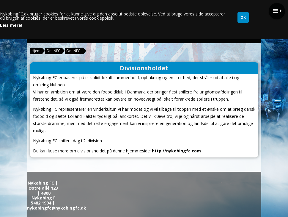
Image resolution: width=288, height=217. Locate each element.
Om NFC (53, 50)
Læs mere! (11, 25)
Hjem (36, 50)
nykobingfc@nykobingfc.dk (56, 208)
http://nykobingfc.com (176, 151)
